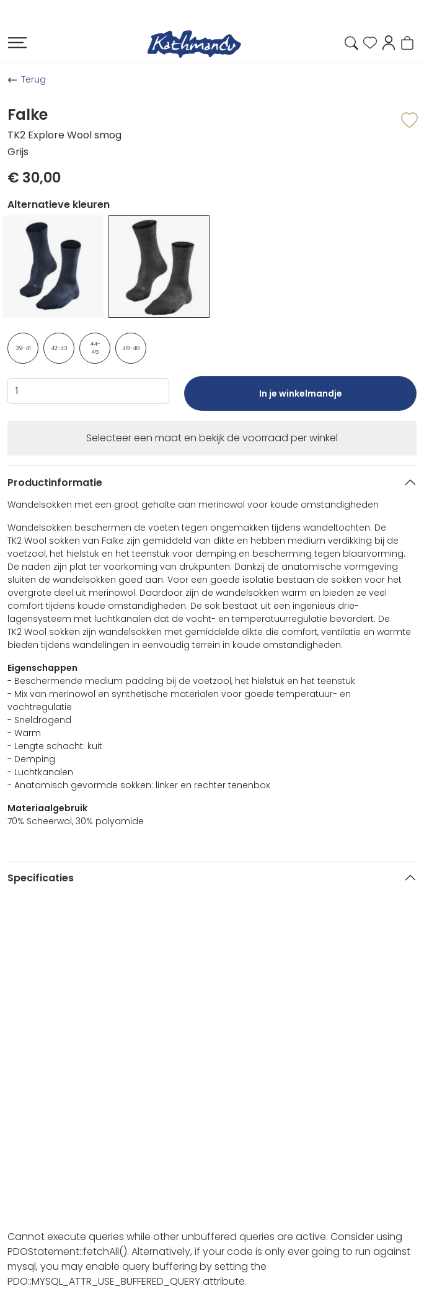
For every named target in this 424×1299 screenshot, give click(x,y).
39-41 (23, 348)
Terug (33, 79)
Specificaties (40, 878)
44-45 (95, 348)
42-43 (59, 348)
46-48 (130, 348)
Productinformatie (54, 482)
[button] (388, 42)
